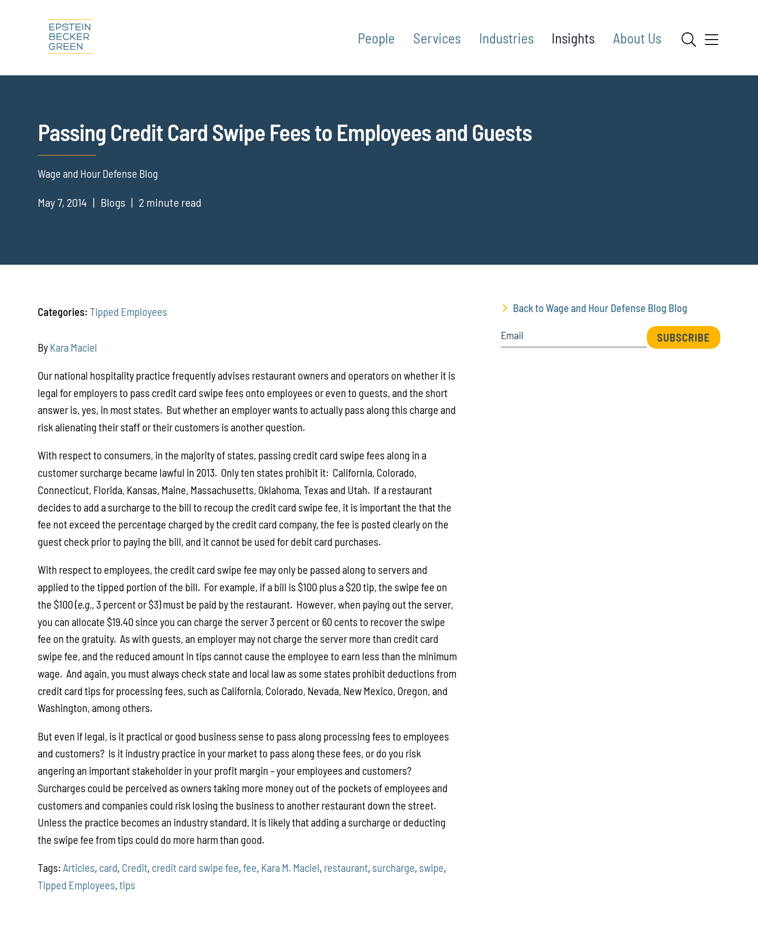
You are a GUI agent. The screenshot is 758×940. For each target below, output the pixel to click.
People (376, 37)
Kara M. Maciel (290, 867)
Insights (573, 37)
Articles (79, 867)
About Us (637, 37)
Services (437, 37)
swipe (431, 867)
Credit (134, 867)
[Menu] (711, 43)
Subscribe (683, 337)
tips (127, 885)
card (108, 867)
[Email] (574, 338)
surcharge (393, 867)
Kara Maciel (73, 347)
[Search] (689, 39)
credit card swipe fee (195, 867)
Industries (506, 37)
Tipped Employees (128, 311)
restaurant (346, 867)
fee (250, 867)
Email (512, 335)
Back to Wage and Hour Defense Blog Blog (600, 307)
